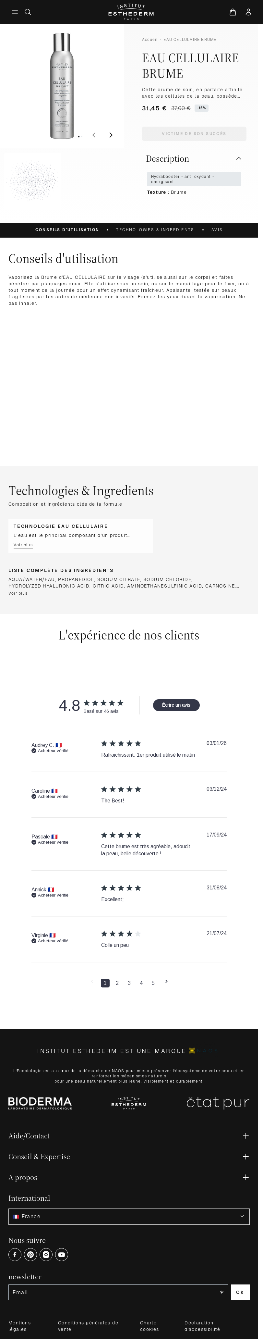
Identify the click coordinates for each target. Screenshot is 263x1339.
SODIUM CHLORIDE (167, 579)
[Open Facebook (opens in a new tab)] (14, 1254)
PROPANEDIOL (76, 579)
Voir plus (23, 545)
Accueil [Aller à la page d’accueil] (150, 39)
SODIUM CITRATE (118, 579)
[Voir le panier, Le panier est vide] (233, 12)
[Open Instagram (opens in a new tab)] (46, 1254)
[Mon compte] (248, 12)
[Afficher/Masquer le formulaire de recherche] (28, 12)
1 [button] (105, 983)
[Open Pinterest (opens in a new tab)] (30, 1254)
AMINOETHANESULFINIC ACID (164, 586)
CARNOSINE (220, 586)
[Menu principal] (15, 12)
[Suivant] (110, 135)
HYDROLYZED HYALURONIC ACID (49, 586)
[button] (92, 983)
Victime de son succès (194, 133)
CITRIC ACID (108, 586)
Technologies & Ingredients (155, 229)
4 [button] (141, 983)
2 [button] (117, 983)
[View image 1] (79, 137)
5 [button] (153, 983)
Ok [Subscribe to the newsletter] (240, 1292)
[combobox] (129, 1217)
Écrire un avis (176, 705)
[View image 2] (81, 136)
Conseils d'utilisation (67, 229)
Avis (217, 229)
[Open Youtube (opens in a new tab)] (61, 1254)
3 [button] (129, 983)
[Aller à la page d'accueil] (131, 12)
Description (194, 158)
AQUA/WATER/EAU (31, 579)
